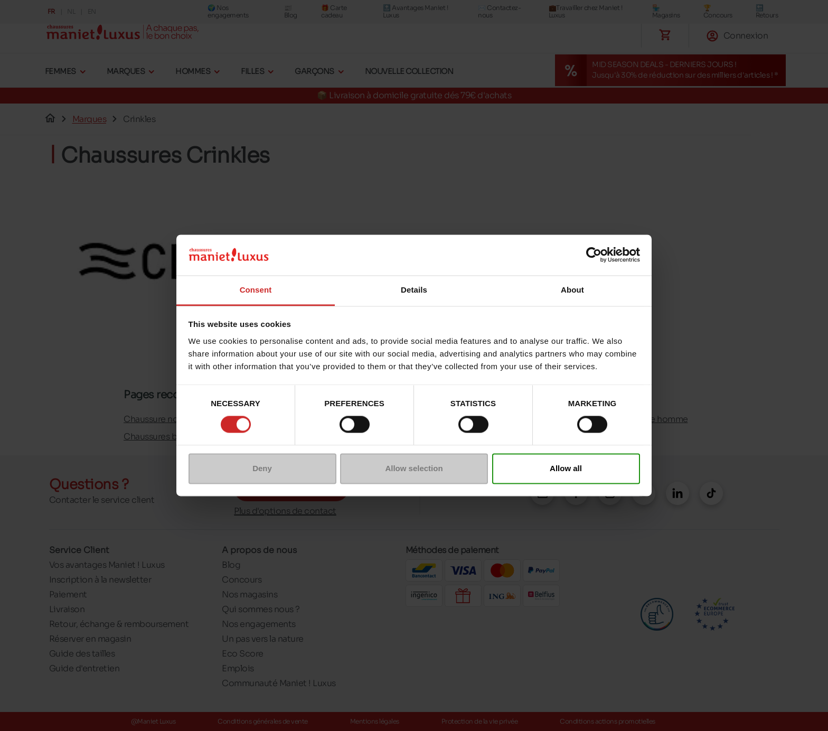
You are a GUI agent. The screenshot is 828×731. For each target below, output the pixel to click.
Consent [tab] (256, 289)
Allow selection (414, 468)
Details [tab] (414, 289)
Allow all (566, 468)
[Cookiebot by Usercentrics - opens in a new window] (594, 255)
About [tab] (572, 289)
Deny (262, 468)
